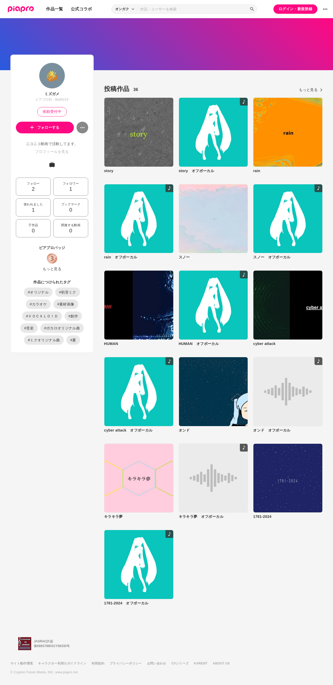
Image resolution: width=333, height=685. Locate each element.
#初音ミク (67, 292)
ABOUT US (221, 663)
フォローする (45, 127)
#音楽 (29, 328)
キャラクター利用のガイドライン (62, 663)
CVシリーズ (180, 663)
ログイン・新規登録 (295, 9)
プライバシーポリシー (126, 663)
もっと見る (52, 269)
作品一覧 (54, 9)
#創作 (73, 316)
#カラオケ (38, 304)
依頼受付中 (52, 111)
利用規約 (98, 663)
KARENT (201, 663)
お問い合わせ (156, 663)
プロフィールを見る (52, 151)
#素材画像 (65, 304)
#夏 (73, 340)
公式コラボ (81, 9)
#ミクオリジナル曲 (44, 340)
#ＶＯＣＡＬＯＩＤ (42, 316)
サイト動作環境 (21, 663)
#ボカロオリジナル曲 (62, 328)
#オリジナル (38, 292)
